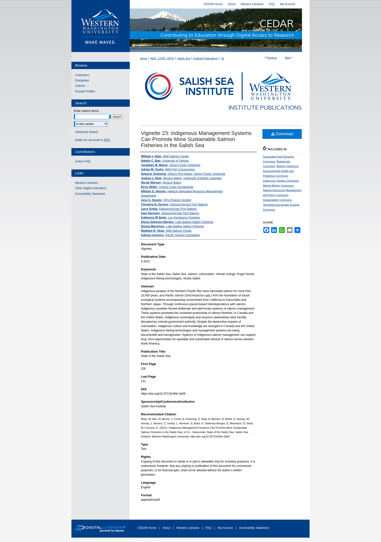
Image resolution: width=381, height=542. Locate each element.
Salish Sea (183, 58)
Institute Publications (205, 58)
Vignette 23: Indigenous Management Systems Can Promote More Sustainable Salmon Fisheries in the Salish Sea (196, 139)
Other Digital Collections (90, 188)
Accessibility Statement (90, 193)
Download (282, 134)
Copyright (155, 539)
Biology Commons (287, 166)
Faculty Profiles (85, 91)
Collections (82, 75)
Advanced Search (86, 132)
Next (288, 57)
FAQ (209, 528)
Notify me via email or (92, 140)
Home (143, 58)
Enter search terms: (86, 111)
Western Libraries (86, 183)
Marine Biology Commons (278, 185)
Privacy (142, 539)
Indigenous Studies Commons (281, 180)
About (167, 528)
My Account (226, 528)
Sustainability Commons (277, 199)
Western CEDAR (220, 30)
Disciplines (82, 80)
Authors (80, 86)
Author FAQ (82, 161)
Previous (271, 57)
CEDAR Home (147, 528)
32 (222, 58)
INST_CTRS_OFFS (162, 58)
